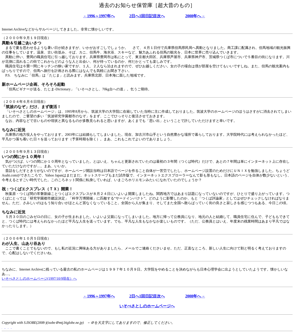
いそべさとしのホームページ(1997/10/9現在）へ (39, 278)
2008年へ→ (195, 16)
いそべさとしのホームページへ (147, 306)
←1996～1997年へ (99, 16)
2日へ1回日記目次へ (147, 16)
